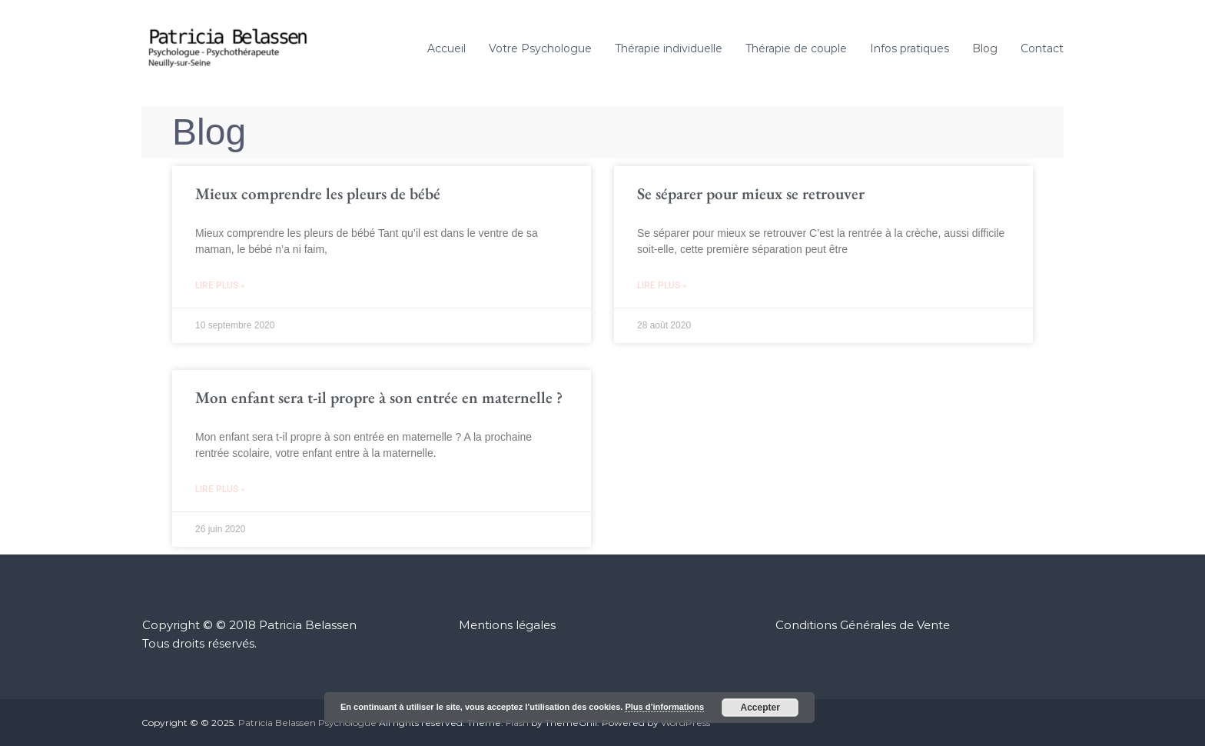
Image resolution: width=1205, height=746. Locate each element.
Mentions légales (507, 625)
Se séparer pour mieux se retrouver (751, 193)
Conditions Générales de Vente (862, 625)
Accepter (760, 707)
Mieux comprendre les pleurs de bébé (317, 193)
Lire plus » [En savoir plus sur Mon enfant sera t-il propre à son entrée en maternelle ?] (220, 489)
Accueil (446, 48)
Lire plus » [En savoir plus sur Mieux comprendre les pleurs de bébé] (220, 285)
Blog (985, 48)
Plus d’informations (664, 706)
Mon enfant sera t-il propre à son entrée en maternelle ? (379, 397)
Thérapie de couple (796, 48)
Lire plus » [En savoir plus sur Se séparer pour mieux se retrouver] (662, 285)
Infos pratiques (909, 48)
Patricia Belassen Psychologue (307, 722)
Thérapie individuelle (668, 48)
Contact (1042, 48)
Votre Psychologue (540, 48)
